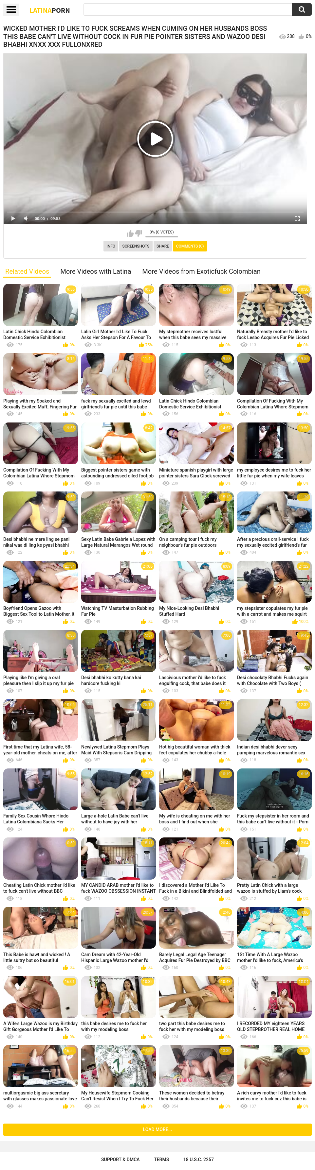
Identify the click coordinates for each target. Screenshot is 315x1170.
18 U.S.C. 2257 (198, 1159)
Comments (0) (190, 246)
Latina (49, 10)
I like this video (130, 233)
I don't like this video (138, 233)
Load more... (157, 1129)
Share (163, 246)
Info (110, 246)
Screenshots (136, 246)
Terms (161, 1159)
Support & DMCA (120, 1159)
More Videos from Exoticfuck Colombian (201, 271)
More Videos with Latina (95, 271)
